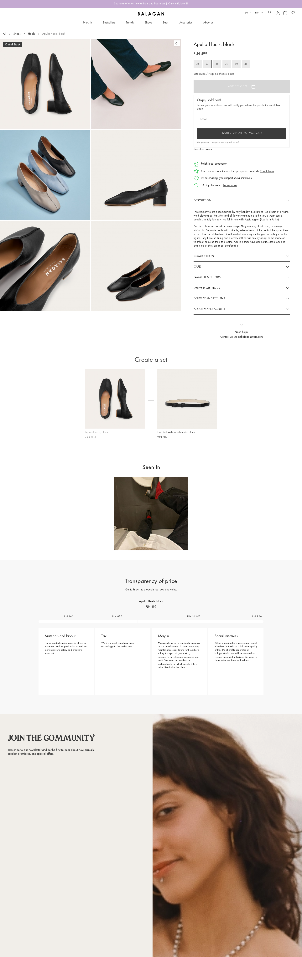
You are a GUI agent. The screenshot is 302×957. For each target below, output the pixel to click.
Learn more (230, 185)
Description (202, 200)
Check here (267, 171)
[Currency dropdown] (259, 13)
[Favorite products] (293, 13)
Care (197, 266)
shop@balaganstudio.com (248, 337)
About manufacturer (210, 309)
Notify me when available (242, 133)
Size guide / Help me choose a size (214, 74)
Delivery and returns (209, 298)
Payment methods (207, 277)
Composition (204, 256)
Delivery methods (207, 288)
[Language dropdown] (248, 13)
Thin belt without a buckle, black (176, 432)
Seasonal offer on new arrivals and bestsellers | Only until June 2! (151, 3)
